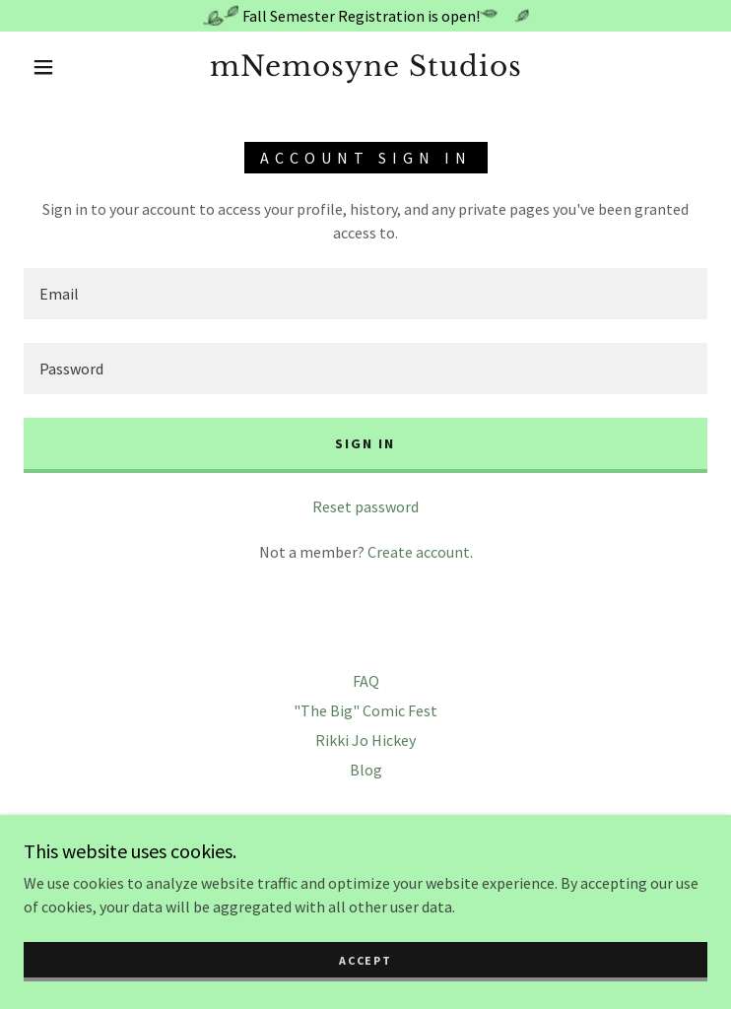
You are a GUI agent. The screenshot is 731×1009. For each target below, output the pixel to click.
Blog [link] (366, 769)
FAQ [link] (366, 681)
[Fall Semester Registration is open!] (365, 16)
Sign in (365, 443)
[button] (58, 67)
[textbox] (365, 293)
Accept (365, 960)
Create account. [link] (420, 552)
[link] (365, 67)
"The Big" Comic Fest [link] (365, 710)
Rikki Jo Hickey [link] (365, 740)
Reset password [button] (365, 506)
